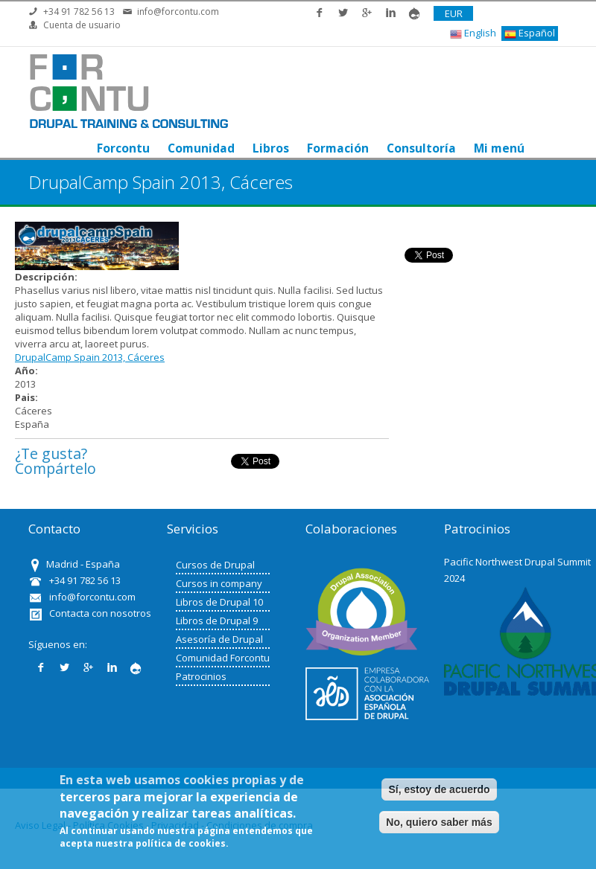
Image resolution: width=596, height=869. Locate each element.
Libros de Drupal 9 (217, 620)
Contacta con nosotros (100, 613)
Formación (338, 148)
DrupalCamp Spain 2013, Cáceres (90, 357)
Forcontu (123, 148)
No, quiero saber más (439, 822)
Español (529, 33)
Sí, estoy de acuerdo (438, 789)
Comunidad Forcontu (223, 657)
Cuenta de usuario (82, 25)
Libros (271, 148)
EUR (454, 13)
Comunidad (201, 148)
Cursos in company (219, 583)
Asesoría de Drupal (219, 639)
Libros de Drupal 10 (219, 602)
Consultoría (421, 148)
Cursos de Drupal (215, 564)
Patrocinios (201, 676)
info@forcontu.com (178, 11)
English (473, 33)
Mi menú (499, 148)
